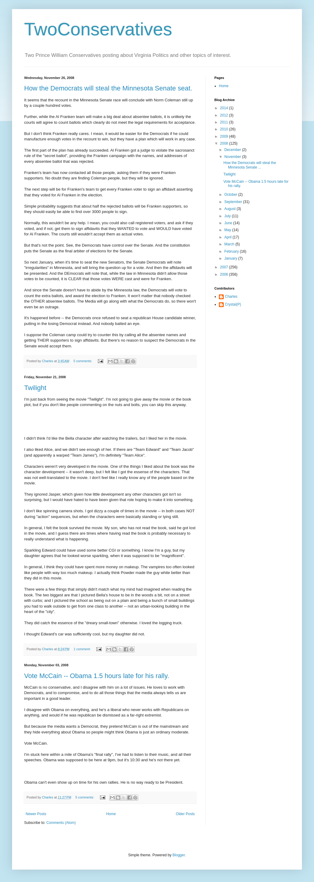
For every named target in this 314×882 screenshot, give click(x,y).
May (228, 230)
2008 (224, 143)
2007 (224, 267)
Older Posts (185, 814)
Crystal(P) (233, 304)
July (228, 216)
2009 (224, 136)
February (232, 251)
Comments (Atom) (60, 823)
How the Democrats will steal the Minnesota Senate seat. (108, 88)
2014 (224, 108)
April (228, 237)
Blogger (178, 855)
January (231, 258)
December (233, 150)
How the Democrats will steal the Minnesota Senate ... (249, 165)
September (233, 202)
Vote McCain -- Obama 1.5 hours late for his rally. (96, 676)
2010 (224, 129)
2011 (224, 122)
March (230, 244)
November (233, 157)
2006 (224, 274)
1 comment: (82, 649)
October (231, 194)
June (228, 223)
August (230, 209)
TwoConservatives (98, 29)
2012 (224, 115)
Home (111, 814)
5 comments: (83, 361)
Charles (231, 296)
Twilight (35, 388)
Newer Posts (36, 814)
